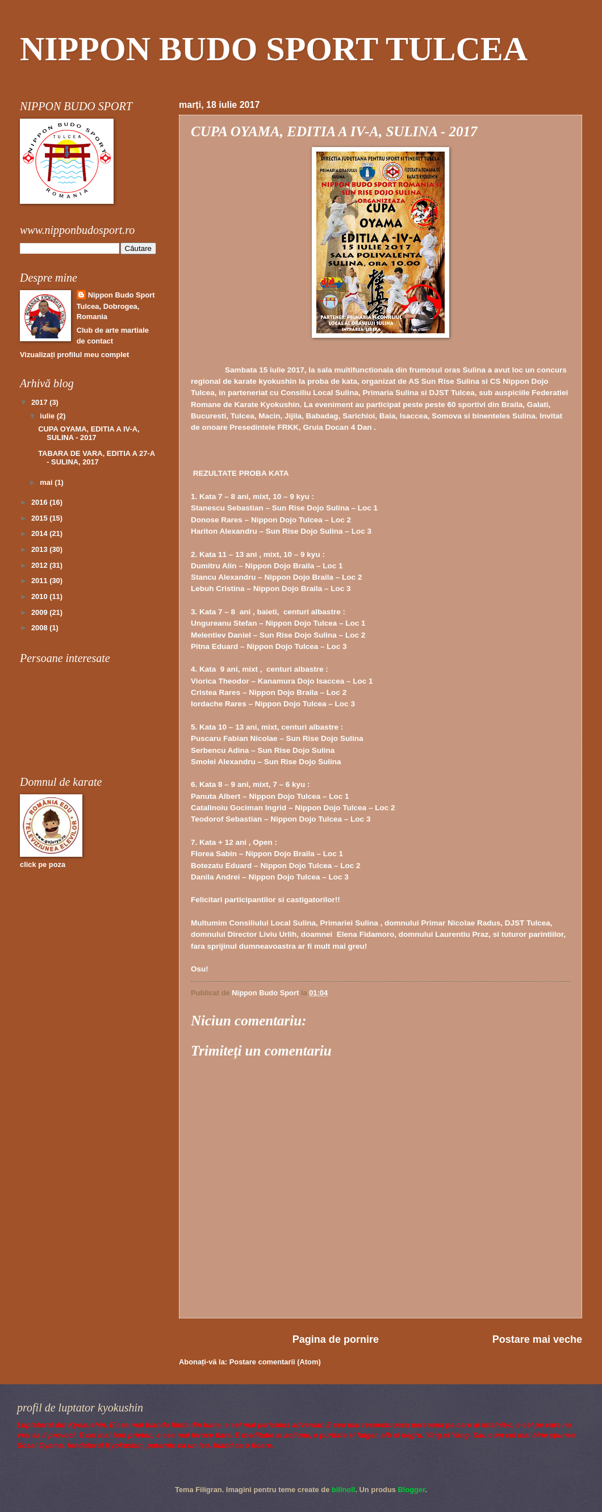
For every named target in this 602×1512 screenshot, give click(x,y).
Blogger (411, 1489)
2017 (40, 402)
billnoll (343, 1489)
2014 (40, 533)
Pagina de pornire (335, 1339)
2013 (40, 549)
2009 (40, 612)
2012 (40, 565)
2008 (40, 627)
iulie (48, 416)
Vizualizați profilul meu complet (74, 354)
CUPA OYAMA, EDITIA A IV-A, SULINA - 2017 (88, 433)
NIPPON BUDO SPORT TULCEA (274, 49)
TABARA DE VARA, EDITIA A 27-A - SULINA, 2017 (96, 457)
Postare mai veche (537, 1339)
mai (47, 482)
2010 (40, 596)
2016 (40, 502)
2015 (40, 518)
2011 (40, 580)
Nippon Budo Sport (121, 295)
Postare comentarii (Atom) (275, 1362)
